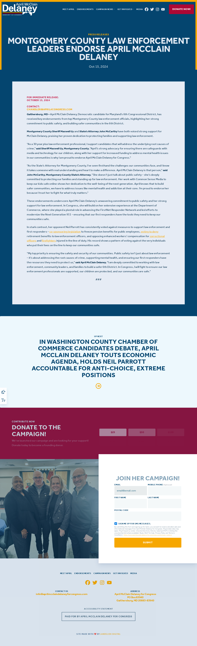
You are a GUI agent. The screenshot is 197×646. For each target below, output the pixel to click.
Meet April (66, 573)
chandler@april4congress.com (49, 109)
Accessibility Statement (98, 609)
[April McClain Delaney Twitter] (152, 9)
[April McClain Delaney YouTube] (163, 9)
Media (133, 573)
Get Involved (120, 573)
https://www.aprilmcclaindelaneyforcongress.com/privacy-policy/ (148, 535)
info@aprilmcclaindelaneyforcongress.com (61, 594)
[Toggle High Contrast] (3, 392)
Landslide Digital (110, 634)
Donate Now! (181, 9)
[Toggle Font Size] (3, 400)
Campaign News (102, 573)
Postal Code (148, 515)
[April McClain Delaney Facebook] (146, 9)
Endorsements (82, 573)
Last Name (165, 502)
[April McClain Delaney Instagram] (157, 9)
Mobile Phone (165, 489)
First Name (131, 502)
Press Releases (98, 34)
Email (131, 489)
